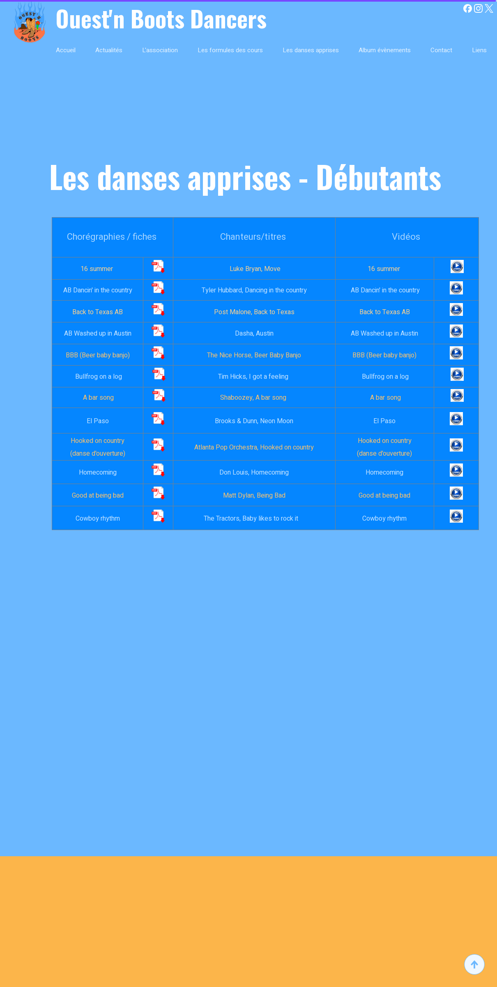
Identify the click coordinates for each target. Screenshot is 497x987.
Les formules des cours (230, 50)
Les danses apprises (311, 50)
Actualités (108, 50)
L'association (160, 50)
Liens (479, 50)
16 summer (98, 269)
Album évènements (385, 50)
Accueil (66, 50)
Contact (441, 50)
